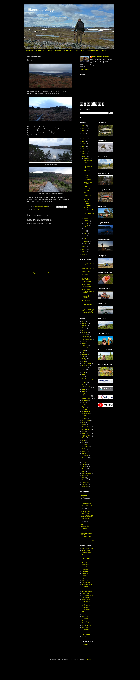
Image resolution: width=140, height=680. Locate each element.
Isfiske (84, 370)
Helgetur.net (85, 587)
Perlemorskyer (86, 411)
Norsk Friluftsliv (86, 610)
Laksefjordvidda (86, 387)
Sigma (84, 431)
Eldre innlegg (69, 273)
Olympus (84, 407)
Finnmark (84, 345)
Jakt (83, 376)
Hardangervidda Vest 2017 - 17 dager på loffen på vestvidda (88, 311)
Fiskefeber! (86, 193)
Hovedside (29, 50)
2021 (84, 138)
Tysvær (84, 469)
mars (85, 238)
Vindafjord (85, 475)
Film (83, 341)
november (87, 218)
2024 (84, 131)
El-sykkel (84, 334)
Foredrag (84, 354)
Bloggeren (40, 50)
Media (84, 391)
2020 (84, 141)
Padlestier (85, 614)
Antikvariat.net (86, 550)
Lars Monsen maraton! (87, 196)
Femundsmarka (86, 339)
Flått (83, 352)
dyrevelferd (85, 480)
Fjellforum (85, 573)
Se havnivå (85, 618)
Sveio (83, 451)
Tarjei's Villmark (86, 502)
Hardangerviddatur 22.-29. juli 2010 (87, 285)
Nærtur (85, 186)
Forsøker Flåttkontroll (88, 301)
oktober (86, 221)
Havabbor (85, 368)
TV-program (85, 460)
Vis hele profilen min (86, 69)
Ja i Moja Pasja (85, 512)
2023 (84, 133)
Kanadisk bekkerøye (88, 379)
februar (86, 241)
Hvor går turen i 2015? (87, 161)
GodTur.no (85, 580)
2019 (84, 143)
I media (49, 50)
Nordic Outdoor (86, 599)
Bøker (83, 330)
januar (86, 243)
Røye (83, 424)
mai (85, 233)
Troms (84, 462)
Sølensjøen (85, 455)
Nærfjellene (80, 50)
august (86, 226)
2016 (84, 151)
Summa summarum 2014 (87, 166)
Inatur (83, 589)
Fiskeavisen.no (86, 569)
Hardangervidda (93, 50)
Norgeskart (85, 607)
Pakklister (85, 274)
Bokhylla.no (85, 555)
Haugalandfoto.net (87, 584)
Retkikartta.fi (85, 616)
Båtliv (83, 328)
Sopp (83, 442)
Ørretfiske (85, 484)
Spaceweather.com (87, 623)
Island (83, 372)
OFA (83, 612)
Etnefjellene (85, 337)
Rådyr (83, 422)
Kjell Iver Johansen (87, 591)
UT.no (83, 632)
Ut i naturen (85, 630)
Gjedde (84, 361)
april (85, 236)
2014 (84, 156)
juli (85, 228)
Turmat (84, 464)
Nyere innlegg (32, 273)
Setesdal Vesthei (87, 429)
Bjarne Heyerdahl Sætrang (100, 56)
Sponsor (84, 444)
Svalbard (84, 449)
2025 (84, 128)
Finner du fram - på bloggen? (88, 189)
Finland (84, 343)
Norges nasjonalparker (86, 604)
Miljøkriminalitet (86, 396)
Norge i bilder (86, 601)
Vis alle (93, 540)
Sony (83, 440)
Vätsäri (84, 478)
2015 (84, 154)
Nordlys (84, 404)
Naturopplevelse (86, 398)
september (87, 223)
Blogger (84, 325)
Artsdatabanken (86, 552)
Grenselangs (68, 50)
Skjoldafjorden (86, 436)
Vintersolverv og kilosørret (88, 183)
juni (85, 231)
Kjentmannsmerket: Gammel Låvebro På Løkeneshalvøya (86, 505)
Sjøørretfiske (85, 433)
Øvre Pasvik (85, 486)
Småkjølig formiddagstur (88, 208)
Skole (83, 438)
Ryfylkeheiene (86, 420)
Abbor (83, 321)
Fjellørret (84, 575)
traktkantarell (85, 482)
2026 (84, 126)
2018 (84, 146)
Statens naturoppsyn (88, 625)
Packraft (84, 409)
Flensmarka (85, 348)
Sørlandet (85, 458)
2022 (84, 136)
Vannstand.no (86, 634)
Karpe (83, 385)
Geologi (84, 359)
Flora (83, 350)
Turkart (104, 50)
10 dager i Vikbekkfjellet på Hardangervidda (86, 279)
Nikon (83, 402)
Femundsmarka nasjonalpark (86, 563)
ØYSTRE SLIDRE (86, 536)
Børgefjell (84, 332)
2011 (84, 252)
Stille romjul (86, 170)
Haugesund (36, 209)
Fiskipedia (85, 571)
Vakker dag (84, 525)
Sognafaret (84, 495)
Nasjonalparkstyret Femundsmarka (87, 596)
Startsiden (51, 273)
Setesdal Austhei (87, 427)
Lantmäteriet (85, 593)
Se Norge (84, 621)
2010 (84, 254)
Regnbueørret (86, 413)
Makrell (84, 389)
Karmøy (84, 382)
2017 (84, 149)
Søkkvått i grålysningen (87, 204)
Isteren (84, 374)
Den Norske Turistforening (86, 557)
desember (87, 158)
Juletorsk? (86, 173)
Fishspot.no (85, 567)
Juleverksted (87, 179)
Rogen (84, 416)
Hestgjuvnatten (85, 497)
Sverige (84, 453)
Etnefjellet (85, 561)
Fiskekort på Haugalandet (85, 296)
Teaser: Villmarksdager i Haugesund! (88, 213)
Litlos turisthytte (86, 644)
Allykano (84, 323)
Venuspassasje (86, 473)
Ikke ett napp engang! (87, 176)
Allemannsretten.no (87, 548)
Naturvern (85, 400)
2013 (84, 247)
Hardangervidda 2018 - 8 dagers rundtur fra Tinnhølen (88, 291)
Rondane (84, 418)
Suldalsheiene (86, 447)
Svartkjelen (85, 627)
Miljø (83, 394)
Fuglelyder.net (86, 578)
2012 (84, 249)
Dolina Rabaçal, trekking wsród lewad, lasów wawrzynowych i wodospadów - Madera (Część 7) (87, 516)
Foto (83, 357)
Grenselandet (86, 582)
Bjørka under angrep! (87, 200)
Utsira (83, 471)
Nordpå (58, 50)
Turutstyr (84, 466)
